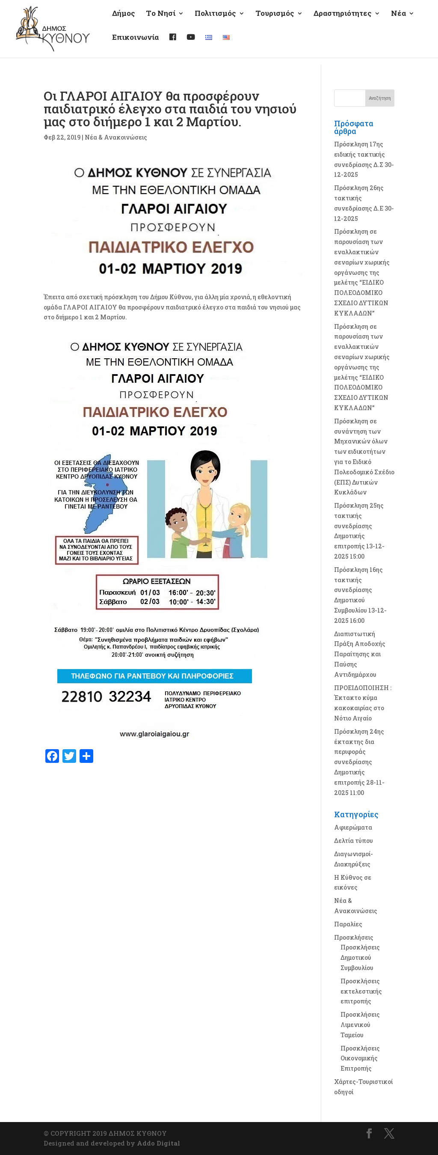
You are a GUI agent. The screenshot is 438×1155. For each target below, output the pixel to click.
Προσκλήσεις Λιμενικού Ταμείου (360, 1024)
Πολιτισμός (215, 21)
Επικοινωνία (135, 45)
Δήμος (123, 21)
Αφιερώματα (353, 827)
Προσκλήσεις (353, 937)
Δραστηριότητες (343, 21)
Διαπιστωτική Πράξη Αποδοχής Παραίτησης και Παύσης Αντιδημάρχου (359, 654)
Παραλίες (348, 924)
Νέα (398, 21)
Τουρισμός (274, 21)
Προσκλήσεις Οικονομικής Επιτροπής (360, 1058)
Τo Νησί (160, 21)
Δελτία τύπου (353, 840)
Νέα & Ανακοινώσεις (116, 137)
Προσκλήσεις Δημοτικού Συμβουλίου (360, 957)
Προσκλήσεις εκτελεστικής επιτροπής (361, 991)
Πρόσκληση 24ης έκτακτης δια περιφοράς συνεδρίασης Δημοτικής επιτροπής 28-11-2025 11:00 (359, 762)
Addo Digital (158, 1143)
